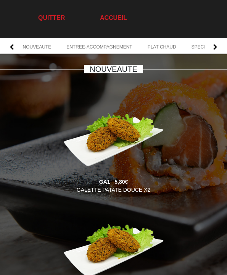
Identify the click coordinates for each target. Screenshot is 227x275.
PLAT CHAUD (162, 47)
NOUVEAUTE (37, 47)
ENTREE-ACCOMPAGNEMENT (99, 47)
